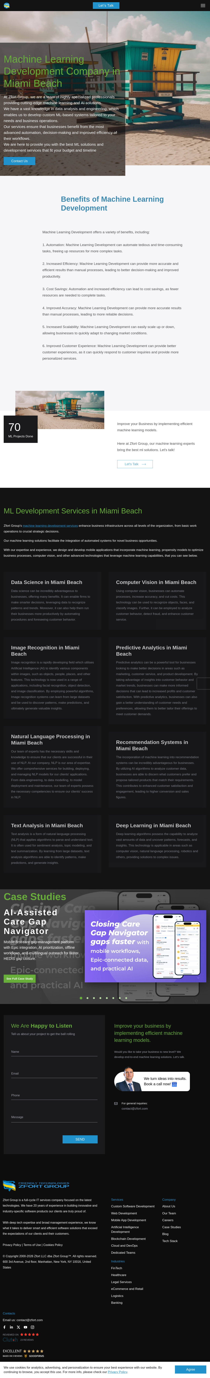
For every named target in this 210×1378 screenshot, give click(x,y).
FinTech (116, 1268)
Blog (165, 1234)
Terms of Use (32, 1244)
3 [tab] (94, 998)
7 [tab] (120, 998)
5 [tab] (107, 998)
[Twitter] (18, 1327)
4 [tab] (100, 998)
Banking (116, 1302)
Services (117, 1199)
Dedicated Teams (123, 1252)
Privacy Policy (117, 1372)
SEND (80, 1139)
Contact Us (19, 161)
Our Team (169, 1213)
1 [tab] (81, 998)
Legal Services (121, 1282)
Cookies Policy (53, 1244)
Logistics (117, 1296)
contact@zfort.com (135, 1108)
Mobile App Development (128, 1220)
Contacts (9, 1313)
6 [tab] (113, 998)
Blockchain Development (128, 1239)
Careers (167, 1220)
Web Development (124, 1213)
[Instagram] (32, 1327)
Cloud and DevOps (124, 1245)
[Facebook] (4, 1327)
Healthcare (118, 1275)
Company (169, 1199)
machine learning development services (50, 525)
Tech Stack (170, 1241)
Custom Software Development (132, 1206)
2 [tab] (87, 998)
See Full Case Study (19, 978)
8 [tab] (126, 998)
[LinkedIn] (11, 1327)
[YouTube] (25, 1327)
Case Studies (171, 1227)
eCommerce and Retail (127, 1289)
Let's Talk (106, 5)
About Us (168, 1206)
